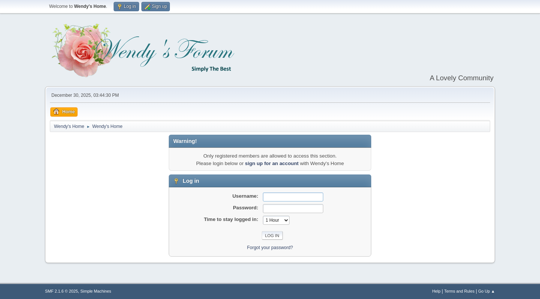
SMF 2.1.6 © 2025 (61, 291)
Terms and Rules (459, 291)
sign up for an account (271, 163)
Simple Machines (95, 291)
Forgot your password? (270, 247)
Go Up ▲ (486, 291)
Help (436, 291)
